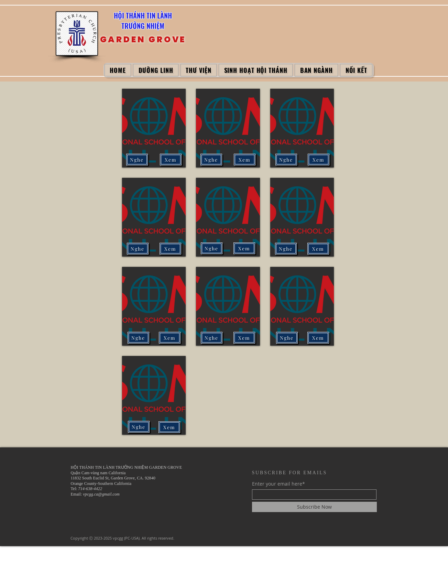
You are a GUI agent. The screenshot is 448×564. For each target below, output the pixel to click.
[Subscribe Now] (314, 507)
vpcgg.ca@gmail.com (101, 494)
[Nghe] (286, 159)
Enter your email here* (278, 483)
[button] (155, 70)
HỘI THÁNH (130, 15)
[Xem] (171, 159)
